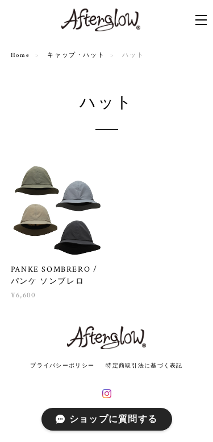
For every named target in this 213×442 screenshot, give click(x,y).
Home (20, 55)
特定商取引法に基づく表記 (144, 365)
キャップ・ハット (76, 55)
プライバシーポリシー (62, 365)
